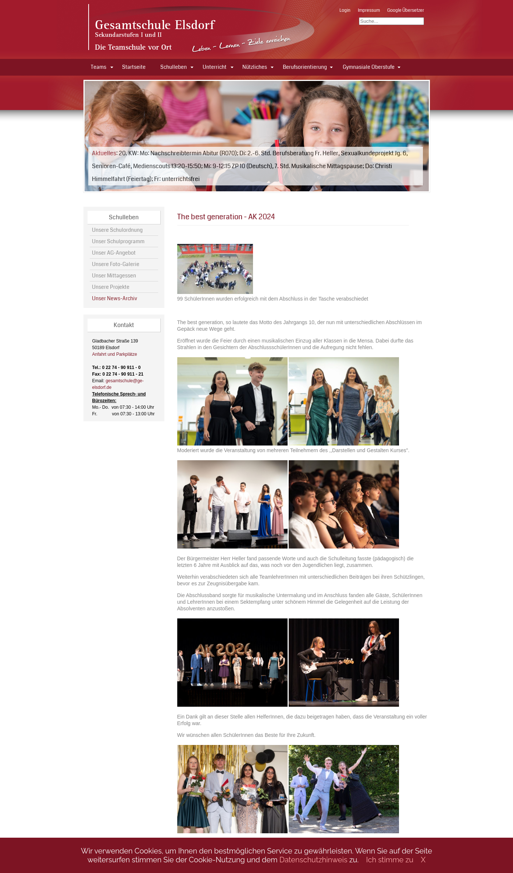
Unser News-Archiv (114, 298)
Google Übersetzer (405, 10)
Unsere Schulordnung (117, 230)
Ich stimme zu (390, 859)
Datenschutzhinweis (313, 859)
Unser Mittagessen (114, 275)
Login (344, 10)
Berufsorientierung (305, 67)
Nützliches (254, 67)
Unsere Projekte (110, 287)
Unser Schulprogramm (118, 241)
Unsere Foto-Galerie (115, 264)
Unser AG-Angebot (114, 252)
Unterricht (215, 67)
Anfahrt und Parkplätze (114, 354)
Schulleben (173, 67)
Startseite (134, 67)
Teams (98, 67)
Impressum (369, 10)
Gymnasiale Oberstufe (369, 67)
